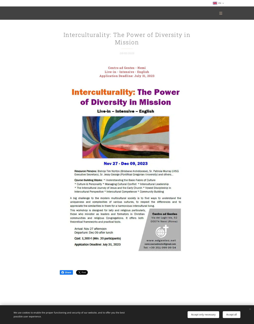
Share (66, 272)
